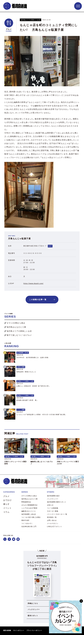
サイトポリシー (18, 630)
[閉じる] (81, 601)
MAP (50, 246)
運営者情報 (7, 630)
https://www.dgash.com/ (33, 283)
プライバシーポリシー (34, 630)
